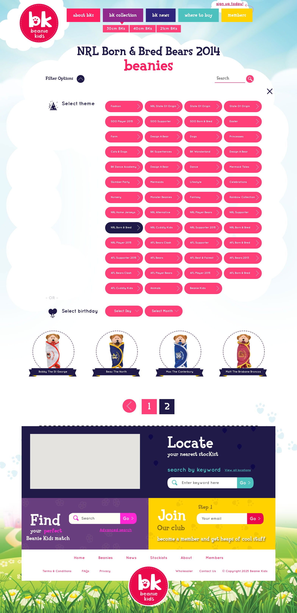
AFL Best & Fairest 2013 (198, 260)
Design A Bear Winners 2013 (157, 169)
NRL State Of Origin (163, 106)
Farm (114, 136)
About (186, 558)
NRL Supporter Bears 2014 (236, 214)
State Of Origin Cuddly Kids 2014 (237, 108)
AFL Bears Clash (160, 242)
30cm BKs (116, 28)
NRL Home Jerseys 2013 (120, 214)
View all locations (238, 470)
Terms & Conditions (56, 571)
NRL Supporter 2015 (203, 227)
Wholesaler (184, 571)
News (131, 558)
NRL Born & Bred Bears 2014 (118, 229)
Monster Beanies (161, 197)
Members (214, 558)
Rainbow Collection (242, 197)
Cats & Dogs (119, 151)
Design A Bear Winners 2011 (157, 138)
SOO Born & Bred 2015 (198, 123)
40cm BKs (142, 28)
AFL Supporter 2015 (123, 258)
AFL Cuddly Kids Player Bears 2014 (119, 290)
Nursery (116, 197)
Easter (234, 121)
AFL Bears (156, 258)
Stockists (158, 558)
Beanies (105, 558)
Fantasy (195, 197)
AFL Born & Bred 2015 (237, 275)
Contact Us (207, 571)
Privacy (105, 571)
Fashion (116, 106)
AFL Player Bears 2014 (158, 275)
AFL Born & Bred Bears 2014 (237, 245)
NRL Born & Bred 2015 (237, 229)
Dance (194, 167)
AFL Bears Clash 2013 (118, 275)
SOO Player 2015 (122, 121)
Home (79, 558)
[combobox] (124, 308)
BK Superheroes (161, 151)
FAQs (85, 571)
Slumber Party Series (117, 184)
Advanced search (116, 530)
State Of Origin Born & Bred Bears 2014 (199, 108)
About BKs (83, 15)
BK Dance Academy (124, 167)
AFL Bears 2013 (239, 258)
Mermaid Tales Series (236, 169)
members (237, 15)
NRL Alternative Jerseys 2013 (157, 214)
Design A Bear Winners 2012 (236, 154)
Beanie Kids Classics (195, 290)
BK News (160, 15)
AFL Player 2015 (200, 273)
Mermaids (156, 182)
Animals (155, 288)
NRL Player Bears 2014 (198, 214)
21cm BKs (168, 28)
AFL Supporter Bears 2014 (196, 245)
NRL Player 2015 (121, 242)
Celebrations (238, 182)
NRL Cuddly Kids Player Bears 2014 (159, 229)
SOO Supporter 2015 (158, 123)
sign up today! (229, 3)
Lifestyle (196, 182)
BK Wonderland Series (197, 154)
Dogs (193, 136)
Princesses (236, 136)
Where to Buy (198, 15)
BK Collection (123, 15)
